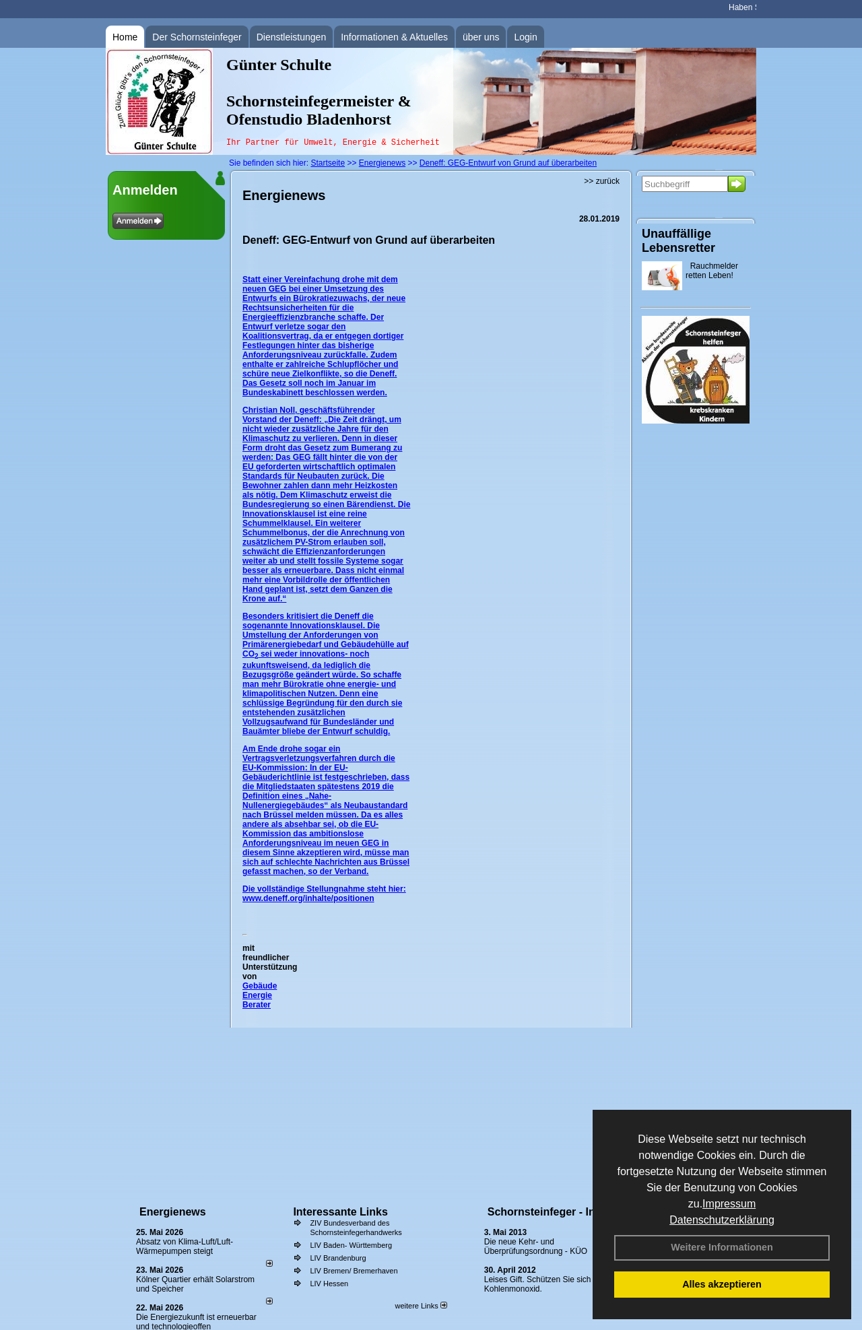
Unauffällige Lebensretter (678, 241)
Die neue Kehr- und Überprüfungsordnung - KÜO (535, 1246)
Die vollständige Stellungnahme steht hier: (324, 889)
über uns (481, 37)
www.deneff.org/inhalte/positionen (308, 898)
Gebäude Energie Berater (259, 995)
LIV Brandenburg (338, 1258)
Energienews (172, 1212)
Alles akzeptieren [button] (722, 1284)
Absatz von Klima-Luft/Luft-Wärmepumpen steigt (184, 1246)
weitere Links (420, 1306)
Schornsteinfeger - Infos (549, 1212)
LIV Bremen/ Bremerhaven (353, 1271)
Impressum (729, 1203)
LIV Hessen (329, 1283)
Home (124, 37)
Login (525, 37)
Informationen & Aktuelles (394, 37)
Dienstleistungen (292, 37)
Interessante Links (340, 1212)
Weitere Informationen (722, 1247)
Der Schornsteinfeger (196, 37)
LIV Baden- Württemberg (351, 1245)
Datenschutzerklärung (721, 1220)
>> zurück (602, 181)
